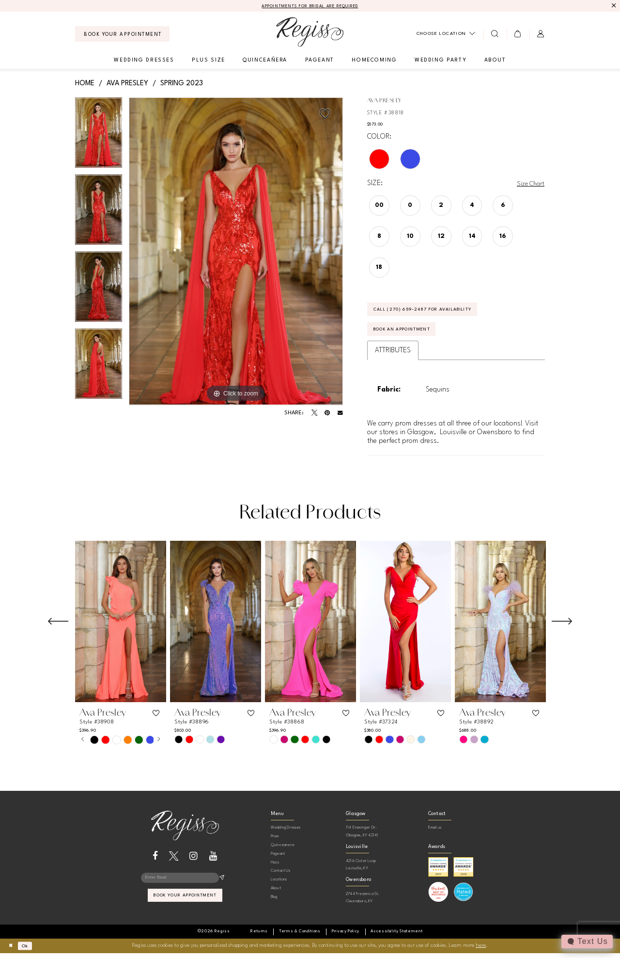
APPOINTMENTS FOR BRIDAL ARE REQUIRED (310, 6)
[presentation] (120, 626)
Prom (275, 841)
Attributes (393, 355)
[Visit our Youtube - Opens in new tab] (213, 861)
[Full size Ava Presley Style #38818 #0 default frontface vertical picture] (235, 252)
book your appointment (185, 903)
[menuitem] (122, 34)
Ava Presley (127, 83)
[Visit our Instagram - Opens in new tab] (193, 861)
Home (84, 83)
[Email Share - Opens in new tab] (340, 414)
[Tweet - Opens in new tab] (314, 414)
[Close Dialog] (11, 951)
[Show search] (494, 34)
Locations (279, 884)
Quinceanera (282, 850)
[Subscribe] (221, 884)
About (276, 893)
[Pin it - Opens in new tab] (327, 414)
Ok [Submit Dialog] (28, 950)
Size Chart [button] (529, 184)
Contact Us (280, 876)
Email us (435, 833)
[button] (518, 34)
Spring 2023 (181, 83)
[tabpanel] (98, 136)
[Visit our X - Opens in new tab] (173, 861)
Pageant (278, 859)
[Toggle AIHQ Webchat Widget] (586, 941)
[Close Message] (613, 6)
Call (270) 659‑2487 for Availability (432, 312)
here (481, 951)
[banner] (309, 32)
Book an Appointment (409, 334)
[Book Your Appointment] (122, 34)
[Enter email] (185, 884)
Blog (274, 902)
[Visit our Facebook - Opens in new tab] (155, 861)
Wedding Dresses (286, 833)
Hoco (275, 867)
